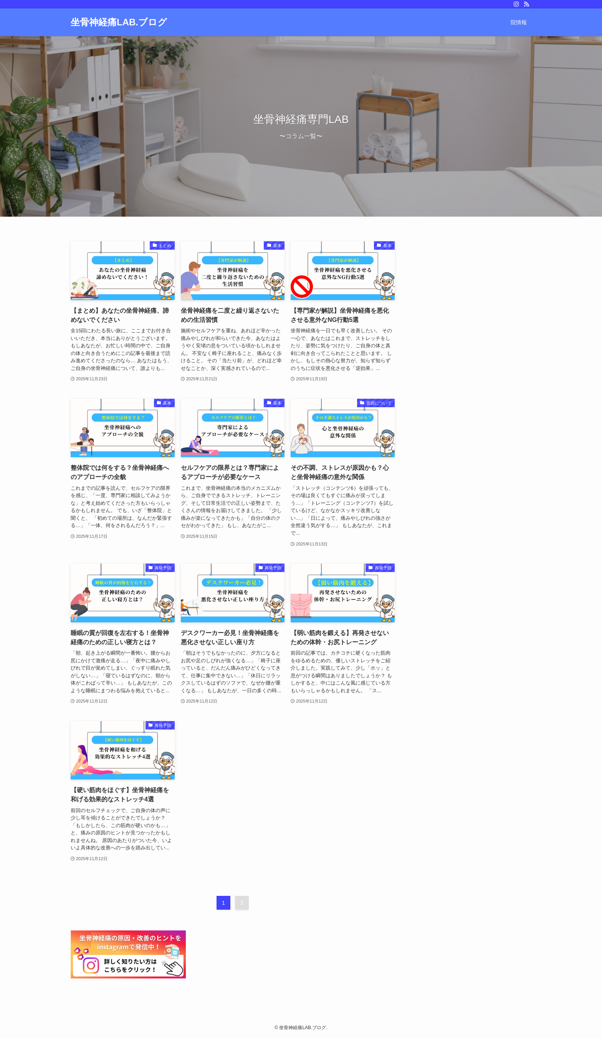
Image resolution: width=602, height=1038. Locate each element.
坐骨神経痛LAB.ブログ (119, 22)
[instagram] (516, 4)
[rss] (526, 4)
